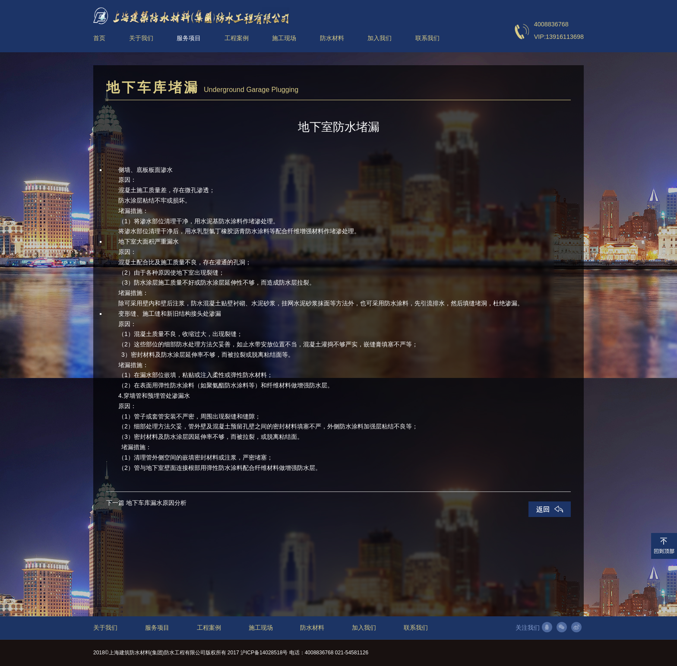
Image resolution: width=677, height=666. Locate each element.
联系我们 (416, 628)
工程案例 (209, 628)
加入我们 (364, 628)
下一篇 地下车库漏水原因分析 (146, 502)
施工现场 (261, 628)
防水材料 (312, 628)
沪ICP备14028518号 (264, 653)
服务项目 (157, 628)
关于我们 (105, 628)
